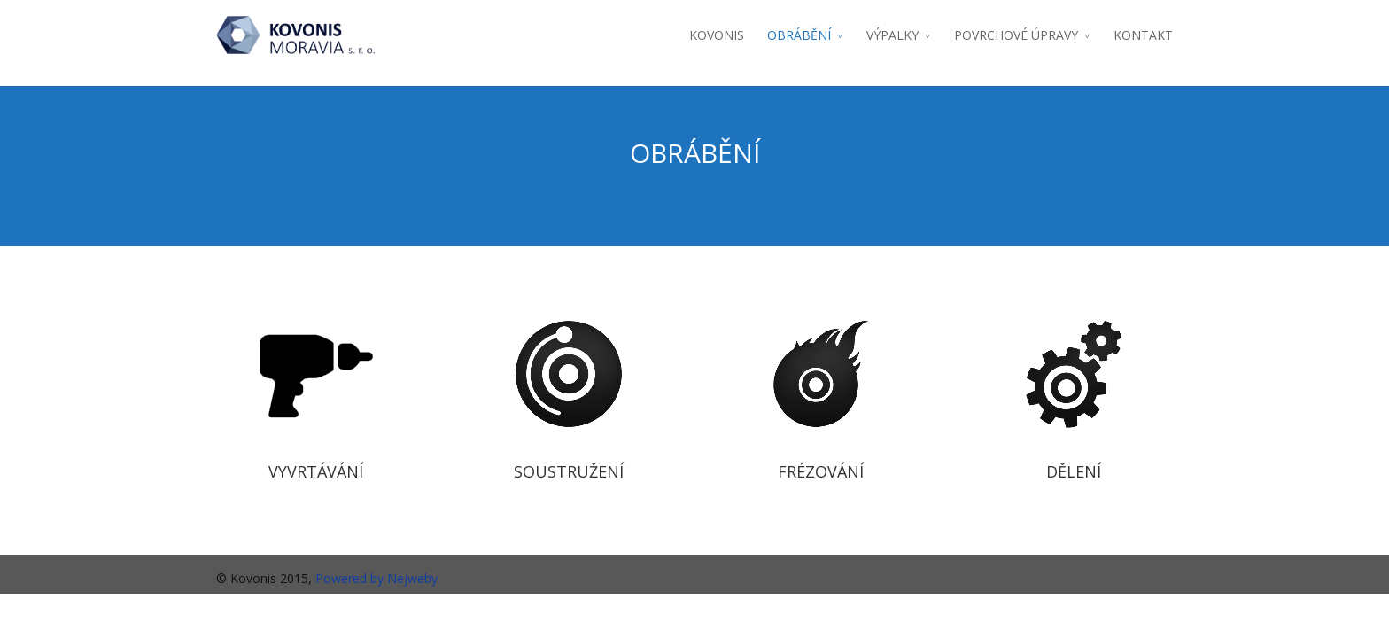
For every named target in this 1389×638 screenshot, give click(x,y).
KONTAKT (1143, 35)
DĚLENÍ (1073, 471)
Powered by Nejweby (376, 578)
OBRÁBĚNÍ (799, 35)
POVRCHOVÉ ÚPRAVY (1016, 35)
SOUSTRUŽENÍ (569, 471)
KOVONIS (716, 35)
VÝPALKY (892, 35)
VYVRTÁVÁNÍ (315, 471)
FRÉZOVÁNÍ (821, 471)
